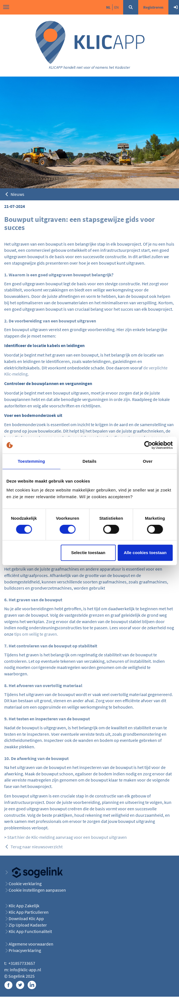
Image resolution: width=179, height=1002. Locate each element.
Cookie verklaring (25, 883)
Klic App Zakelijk (24, 905)
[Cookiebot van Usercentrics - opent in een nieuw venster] (148, 445)
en (116, 7)
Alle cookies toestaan (145, 552)
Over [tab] (148, 461)
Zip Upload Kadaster (28, 925)
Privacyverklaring (25, 950)
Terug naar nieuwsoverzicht (33, 846)
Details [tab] (90, 461)
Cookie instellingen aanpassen (37, 890)
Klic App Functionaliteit (30, 931)
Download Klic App (27, 918)
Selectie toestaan (88, 552)
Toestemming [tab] (31, 461)
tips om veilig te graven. (36, 634)
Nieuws (14, 194)
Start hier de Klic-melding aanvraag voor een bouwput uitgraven (67, 837)
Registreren (153, 7)
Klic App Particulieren (29, 912)
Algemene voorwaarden (31, 944)
